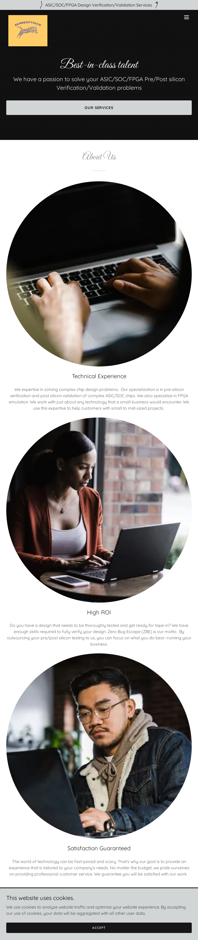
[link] (27, 17)
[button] (186, 17)
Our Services (99, 107)
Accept (99, 928)
